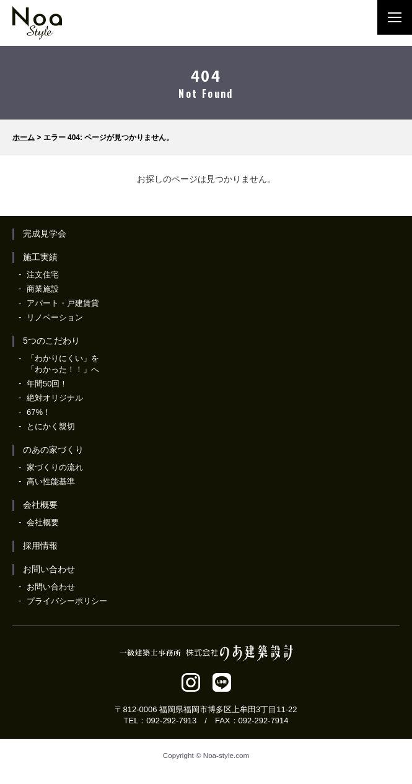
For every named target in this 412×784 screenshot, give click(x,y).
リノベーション (55, 317)
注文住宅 (43, 274)
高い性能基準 (51, 481)
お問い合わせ (49, 569)
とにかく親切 (51, 426)
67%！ (39, 412)
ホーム (23, 137)
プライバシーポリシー (67, 601)
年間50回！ (47, 383)
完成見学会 (44, 233)
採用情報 (40, 546)
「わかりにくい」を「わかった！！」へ (63, 364)
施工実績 (40, 257)
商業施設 (43, 289)
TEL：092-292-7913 (160, 720)
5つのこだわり (51, 341)
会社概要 (40, 505)
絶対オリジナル (55, 398)
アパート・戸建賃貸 (63, 303)
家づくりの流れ (55, 467)
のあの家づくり (53, 450)
